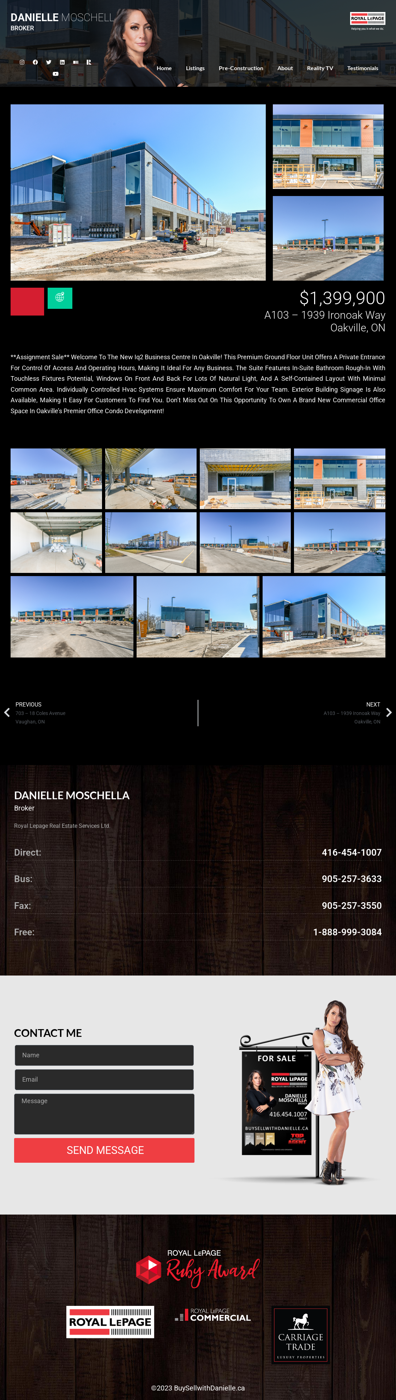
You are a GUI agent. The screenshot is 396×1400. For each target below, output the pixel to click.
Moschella (66, 17)
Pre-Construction (241, 68)
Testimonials (362, 68)
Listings (195, 68)
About (285, 68)
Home (164, 68)
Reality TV (320, 68)
